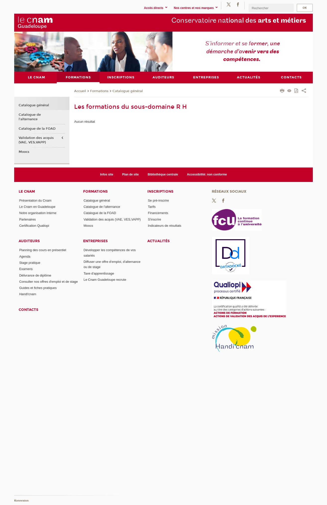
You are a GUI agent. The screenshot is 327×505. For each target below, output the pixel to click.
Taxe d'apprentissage (99, 273)
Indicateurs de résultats (164, 225)
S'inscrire (154, 219)
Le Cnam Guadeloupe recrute (105, 279)
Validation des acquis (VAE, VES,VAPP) (36, 140)
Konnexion (21, 500)
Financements (158, 213)
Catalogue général (127, 91)
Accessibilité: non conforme (207, 174)
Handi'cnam (27, 294)
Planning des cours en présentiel (42, 250)
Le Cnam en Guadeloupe (37, 207)
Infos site (106, 174)
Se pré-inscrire (158, 200)
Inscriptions (160, 191)
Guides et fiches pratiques (37, 288)
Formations (99, 91)
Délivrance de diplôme (35, 275)
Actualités (158, 241)
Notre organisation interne (37, 213)
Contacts (28, 309)
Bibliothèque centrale (163, 174)
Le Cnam (27, 191)
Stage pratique (29, 262)
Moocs (24, 152)
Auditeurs (29, 241)
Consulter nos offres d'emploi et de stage (48, 281)
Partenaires (27, 219)
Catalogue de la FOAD (37, 128)
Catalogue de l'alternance (30, 116)
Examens (26, 269)
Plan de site (130, 174)
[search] (271, 8)
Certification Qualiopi (34, 225)
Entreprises (95, 241)
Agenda (24, 256)
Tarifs (152, 207)
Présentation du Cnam (35, 200)
